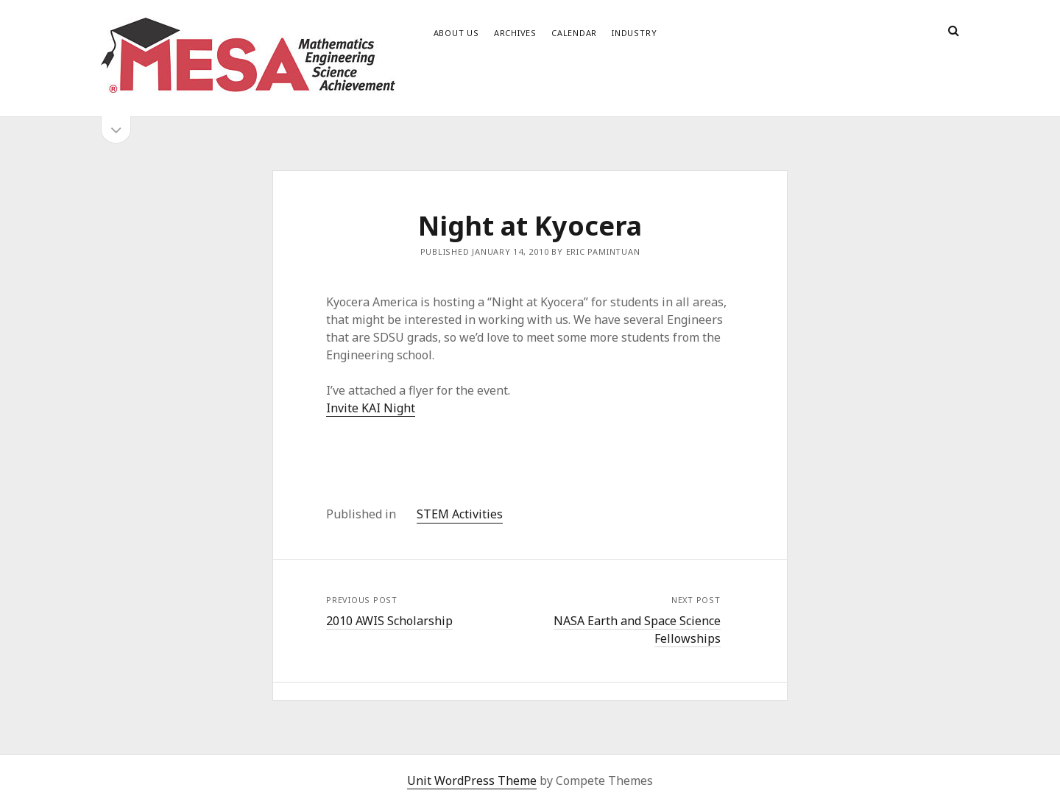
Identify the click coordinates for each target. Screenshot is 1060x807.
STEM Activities (460, 514)
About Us (456, 32)
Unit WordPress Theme (472, 780)
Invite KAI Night (370, 408)
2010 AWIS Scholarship (389, 621)
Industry (634, 32)
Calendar (574, 32)
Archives (515, 32)
